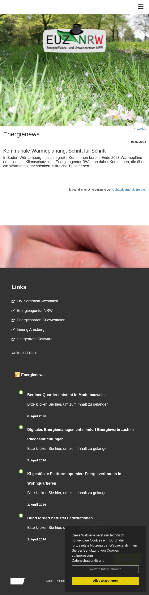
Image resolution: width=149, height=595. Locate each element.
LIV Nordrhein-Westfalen (35, 301)
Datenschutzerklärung (88, 560)
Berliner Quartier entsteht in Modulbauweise (67, 395)
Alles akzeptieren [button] (105, 580)
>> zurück (139, 128)
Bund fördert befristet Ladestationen (60, 518)
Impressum (84, 555)
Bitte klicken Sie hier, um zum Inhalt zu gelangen (67, 404)
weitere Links (24, 353)
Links (19, 287)
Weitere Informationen (105, 569)
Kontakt (61, 580)
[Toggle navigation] (141, 7)
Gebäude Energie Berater (129, 189)
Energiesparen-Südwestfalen (38, 320)
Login (49, 580)
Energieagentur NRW (32, 310)
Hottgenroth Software (32, 339)
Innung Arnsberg (28, 329)
